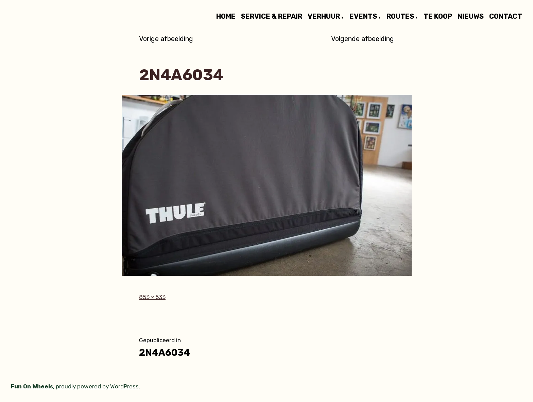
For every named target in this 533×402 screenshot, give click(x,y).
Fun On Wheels (32, 386)
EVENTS (363, 17)
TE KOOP (438, 17)
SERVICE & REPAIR (271, 17)
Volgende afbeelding (362, 39)
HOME (226, 17)
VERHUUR (324, 17)
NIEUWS (471, 17)
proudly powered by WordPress (97, 386)
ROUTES (400, 17)
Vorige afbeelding (166, 39)
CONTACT (505, 17)
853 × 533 (152, 297)
